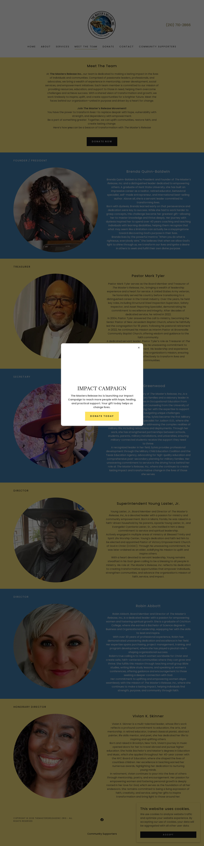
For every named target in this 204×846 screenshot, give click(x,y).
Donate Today (102, 416)
